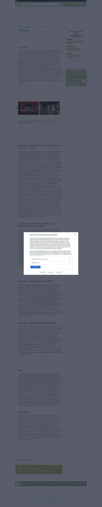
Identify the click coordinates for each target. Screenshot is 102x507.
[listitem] (51, 259)
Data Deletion (43, 272)
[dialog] (51, 253)
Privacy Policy (59, 272)
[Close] (75, 235)
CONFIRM (37, 267)
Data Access (51, 272)
